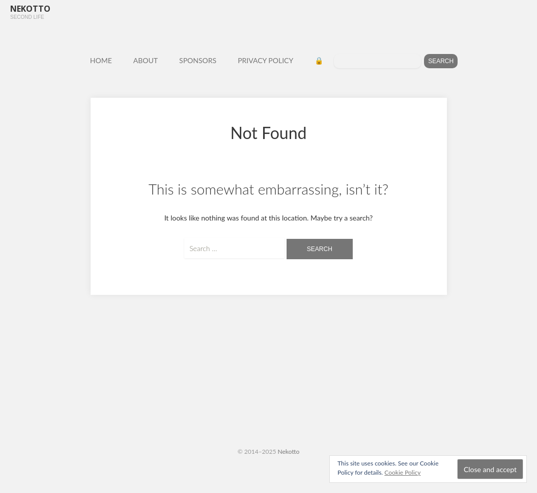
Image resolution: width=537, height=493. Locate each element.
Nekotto (289, 451)
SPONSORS (197, 60)
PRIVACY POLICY (265, 60)
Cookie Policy (402, 472)
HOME (101, 60)
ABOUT (145, 60)
